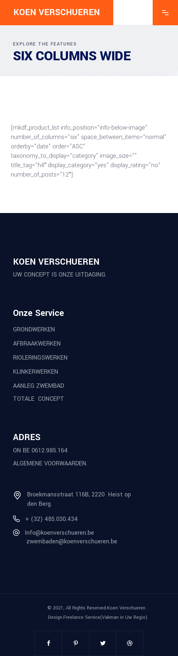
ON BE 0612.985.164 (40, 450)
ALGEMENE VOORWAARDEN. (50, 463)
